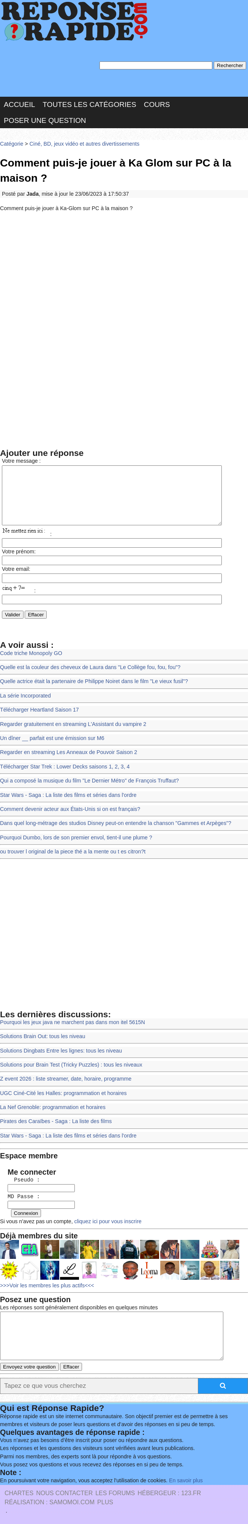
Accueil (19, 103)
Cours (157, 103)
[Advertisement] (124, 270)
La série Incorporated (24, 700)
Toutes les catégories (89, 103)
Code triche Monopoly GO (30, 658)
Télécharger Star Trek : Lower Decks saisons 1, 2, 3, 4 (63, 769)
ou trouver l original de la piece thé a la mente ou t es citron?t (70, 852)
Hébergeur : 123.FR (169, 1492)
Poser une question (45, 119)
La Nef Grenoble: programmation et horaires (51, 1105)
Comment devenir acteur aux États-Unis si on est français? (68, 810)
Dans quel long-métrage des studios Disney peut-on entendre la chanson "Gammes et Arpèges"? (112, 824)
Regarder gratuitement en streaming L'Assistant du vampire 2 (71, 728)
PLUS (105, 1501)
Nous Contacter (64, 1492)
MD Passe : (20, 1191)
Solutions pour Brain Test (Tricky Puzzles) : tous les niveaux (69, 1063)
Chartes (19, 1492)
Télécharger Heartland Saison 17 (38, 714)
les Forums (115, 1492)
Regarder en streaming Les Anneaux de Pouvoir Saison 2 (66, 755)
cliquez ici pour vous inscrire (104, 1216)
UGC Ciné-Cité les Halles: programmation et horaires (61, 1091)
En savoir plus (180, 1480)
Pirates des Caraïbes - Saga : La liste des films (54, 1118)
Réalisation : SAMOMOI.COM (50, 1501)
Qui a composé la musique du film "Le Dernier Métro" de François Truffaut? (87, 783)
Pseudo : (20, 1175)
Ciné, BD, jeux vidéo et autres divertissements (81, 142)
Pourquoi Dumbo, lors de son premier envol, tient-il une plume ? (74, 838)
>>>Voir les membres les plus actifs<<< (46, 1278)
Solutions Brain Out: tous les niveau (41, 1036)
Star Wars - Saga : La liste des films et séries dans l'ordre (66, 797)
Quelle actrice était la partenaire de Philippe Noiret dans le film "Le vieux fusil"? (91, 686)
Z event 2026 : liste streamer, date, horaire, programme (64, 1077)
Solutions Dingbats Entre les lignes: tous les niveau (59, 1049)
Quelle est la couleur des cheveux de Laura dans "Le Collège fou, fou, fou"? (87, 673)
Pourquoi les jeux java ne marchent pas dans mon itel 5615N (70, 1022)
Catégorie (11, 142)
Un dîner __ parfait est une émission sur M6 (50, 742)
